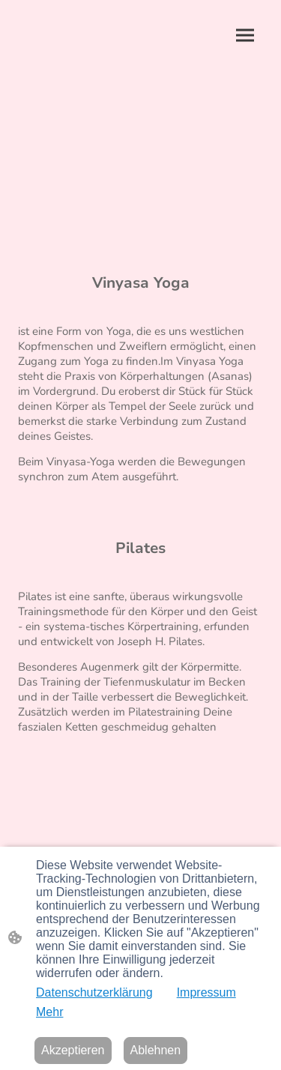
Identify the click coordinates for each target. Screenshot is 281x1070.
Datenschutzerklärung (94, 992)
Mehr (49, 1012)
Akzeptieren (73, 1050)
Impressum (206, 992)
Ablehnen (155, 1050)
